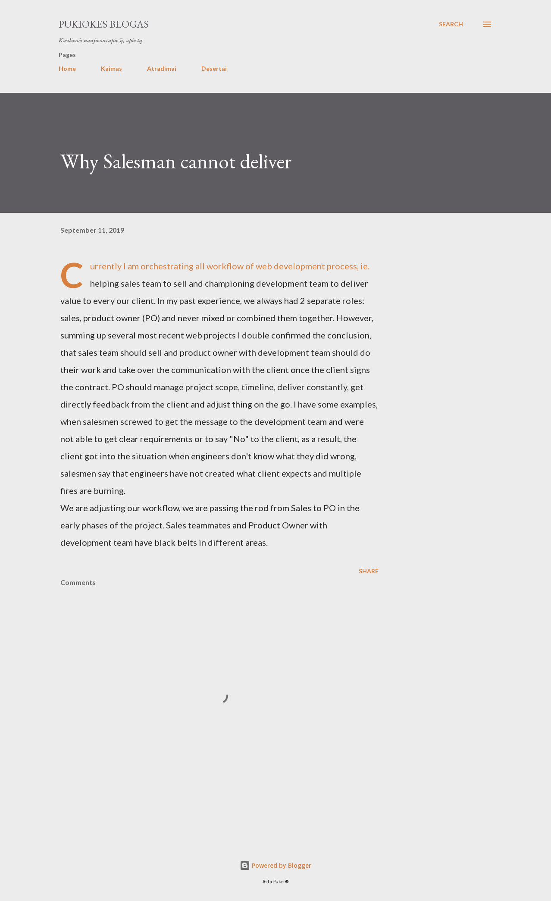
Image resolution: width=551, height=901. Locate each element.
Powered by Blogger (275, 865)
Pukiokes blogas (104, 24)
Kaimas (111, 68)
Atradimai (161, 68)
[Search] (451, 24)
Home (67, 68)
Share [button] (369, 571)
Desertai (214, 68)
